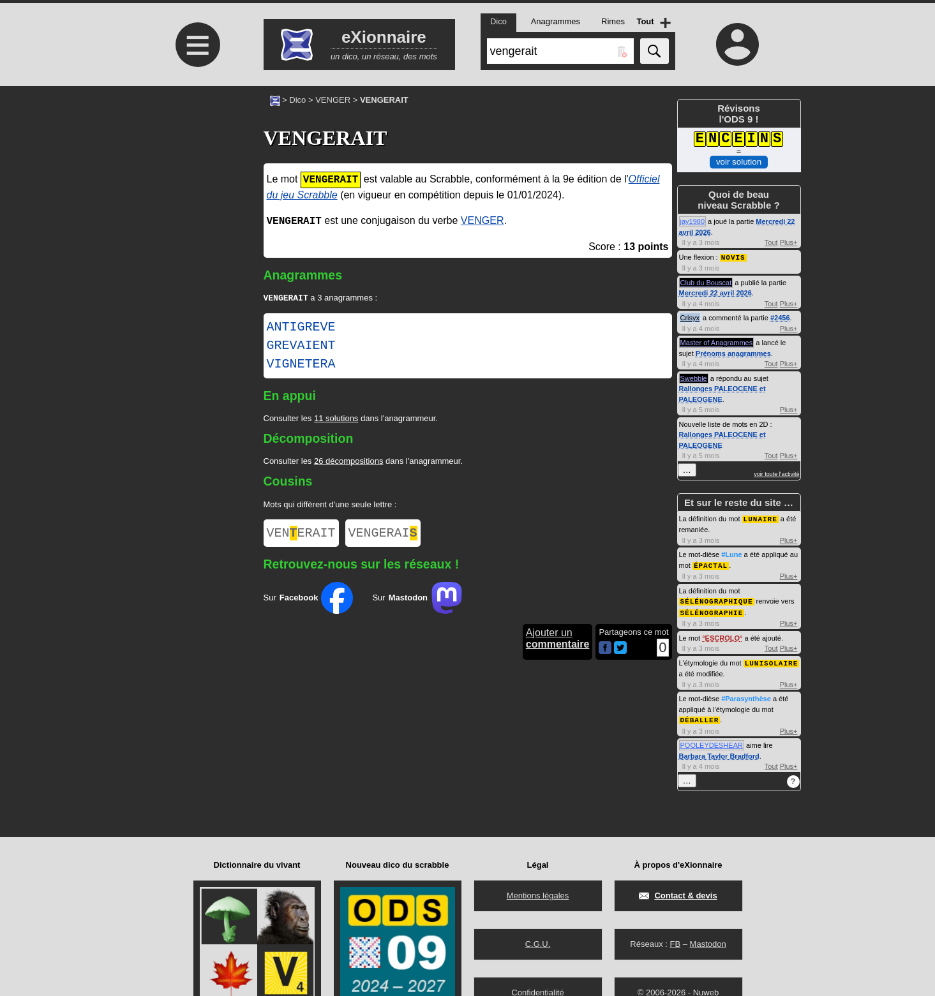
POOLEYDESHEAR (711, 741)
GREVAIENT (301, 347)
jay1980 (692, 221)
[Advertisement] (196, 193)
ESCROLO (722, 635)
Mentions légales (538, 895)
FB (674, 944)
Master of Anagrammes (716, 342)
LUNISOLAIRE (771, 659)
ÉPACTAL (711, 564)
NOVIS (733, 257)
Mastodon (708, 944)
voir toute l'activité (776, 473)
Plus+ (789, 242)
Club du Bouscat (706, 282)
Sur (309, 602)
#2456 (780, 317)
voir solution (738, 162)
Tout (771, 242)
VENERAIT (301, 535)
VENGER (332, 100)
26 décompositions (348, 462)
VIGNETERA (301, 365)
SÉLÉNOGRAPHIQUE (716, 599)
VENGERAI (382, 535)
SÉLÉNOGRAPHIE (712, 609)
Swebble (693, 378)
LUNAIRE (760, 518)
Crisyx (690, 317)
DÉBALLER (699, 715)
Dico (297, 100)
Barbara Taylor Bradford (719, 751)
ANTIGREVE (301, 328)
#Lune (731, 553)
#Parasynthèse (746, 695)
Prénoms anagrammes (733, 353)
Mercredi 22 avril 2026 (715, 292)
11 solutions (336, 419)
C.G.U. (538, 944)
